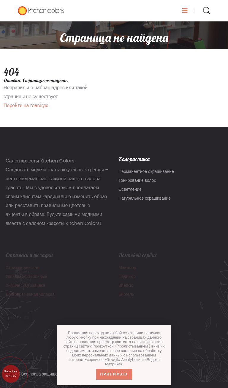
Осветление (130, 189)
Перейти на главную (26, 105)
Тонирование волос (137, 180)
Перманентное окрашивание (146, 171)
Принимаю (114, 374)
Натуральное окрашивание (144, 198)
